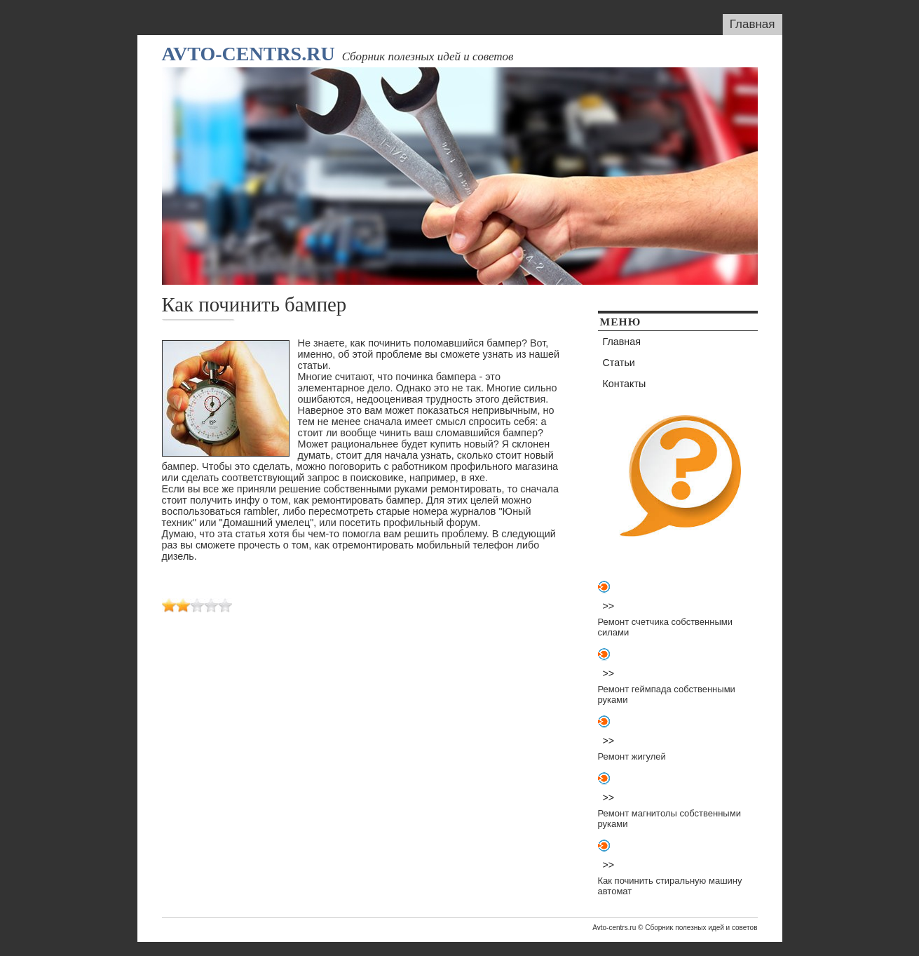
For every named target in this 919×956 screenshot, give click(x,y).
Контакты (624, 383)
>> (609, 606)
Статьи (619, 362)
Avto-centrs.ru (248, 54)
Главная (752, 24)
